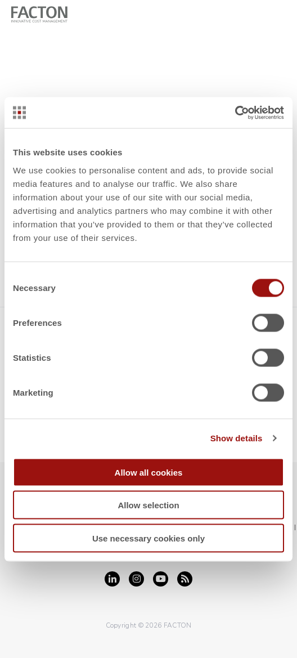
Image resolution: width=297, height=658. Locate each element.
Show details (236, 438)
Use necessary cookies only (148, 538)
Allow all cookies (149, 472)
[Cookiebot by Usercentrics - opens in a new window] (235, 112)
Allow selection (148, 505)
